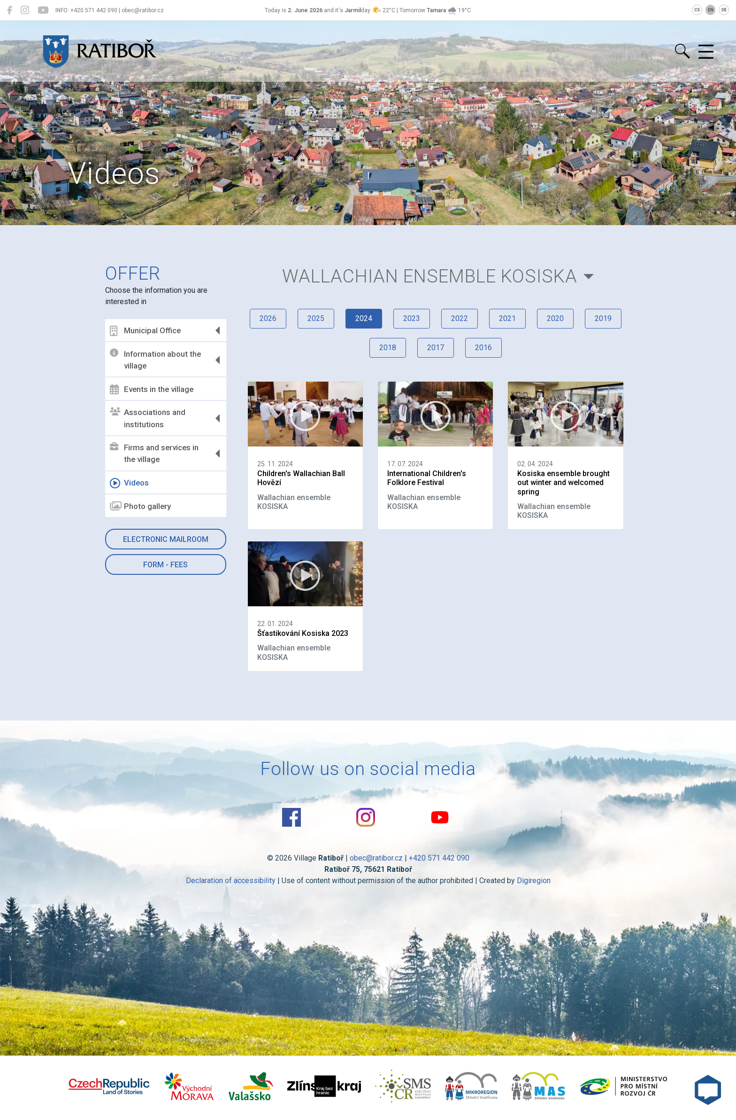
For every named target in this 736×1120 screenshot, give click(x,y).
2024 (363, 318)
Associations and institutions (147, 418)
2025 (315, 318)
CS (697, 10)
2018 (387, 347)
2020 (555, 318)
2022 (459, 318)
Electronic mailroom (165, 539)
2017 (435, 347)
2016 (483, 347)
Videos (129, 483)
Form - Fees (165, 564)
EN (710, 10)
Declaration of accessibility (231, 880)
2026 (268, 318)
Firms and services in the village (154, 453)
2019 (603, 318)
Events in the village (151, 389)
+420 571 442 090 (439, 858)
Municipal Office (145, 331)
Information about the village (155, 359)
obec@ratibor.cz (376, 858)
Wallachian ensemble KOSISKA (429, 276)
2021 (507, 318)
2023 (411, 318)
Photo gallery (140, 506)
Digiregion (534, 880)
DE (724, 10)
